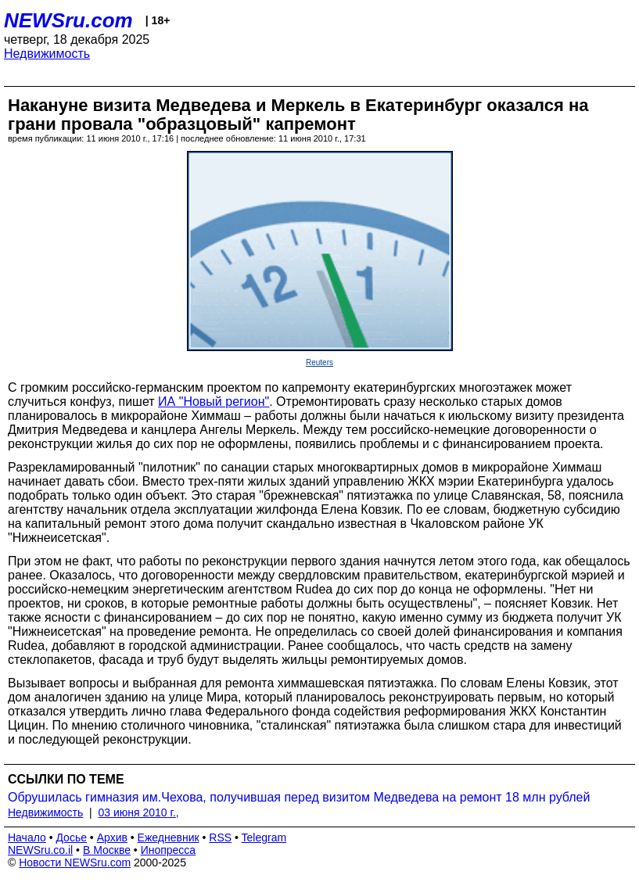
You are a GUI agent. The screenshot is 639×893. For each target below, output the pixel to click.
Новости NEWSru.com (75, 862)
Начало (27, 837)
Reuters (319, 362)
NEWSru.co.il (40, 850)
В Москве (107, 850)
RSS (220, 837)
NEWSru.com (68, 20)
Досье (71, 837)
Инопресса (168, 850)
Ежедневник (168, 837)
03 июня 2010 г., (139, 812)
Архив (112, 837)
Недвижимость (47, 53)
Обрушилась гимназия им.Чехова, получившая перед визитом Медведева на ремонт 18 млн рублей (299, 797)
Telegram (264, 837)
